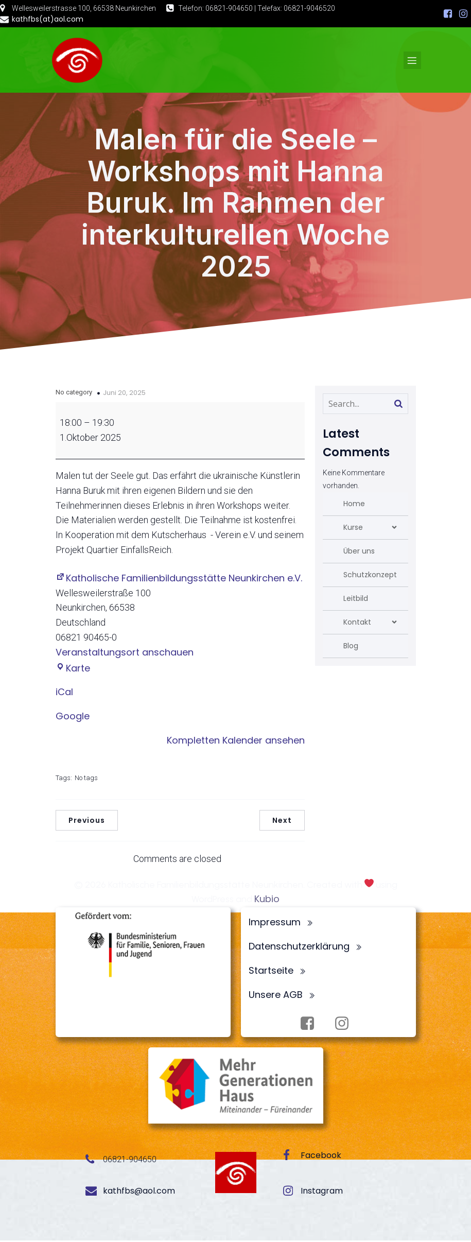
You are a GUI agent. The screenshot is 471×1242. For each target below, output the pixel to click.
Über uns (359, 552)
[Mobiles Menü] (412, 61)
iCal (64, 693)
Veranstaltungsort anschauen (125, 653)
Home (354, 505)
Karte (73, 669)
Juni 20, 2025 (124, 394)
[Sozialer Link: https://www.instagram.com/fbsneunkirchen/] (463, 14)
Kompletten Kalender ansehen (236, 741)
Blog (350, 647)
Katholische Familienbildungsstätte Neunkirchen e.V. (179, 579)
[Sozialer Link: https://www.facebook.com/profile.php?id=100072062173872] (448, 14)
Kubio (267, 900)
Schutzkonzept (370, 576)
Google (73, 717)
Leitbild (355, 600)
